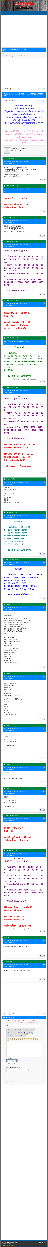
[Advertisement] (24, 32)
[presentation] (20, 1075)
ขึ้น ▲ (45, 1242)
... (15, 89)
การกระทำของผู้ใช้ (41, 88)
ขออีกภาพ (15, 1064)
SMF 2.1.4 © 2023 (5, 1242)
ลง (3, 88)
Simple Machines (13, 1242)
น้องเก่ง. (13, 150)
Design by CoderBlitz (6, 1243)
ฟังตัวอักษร (9, 1064)
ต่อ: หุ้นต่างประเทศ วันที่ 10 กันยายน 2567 (16, 161)
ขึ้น (3, 1013)
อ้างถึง (41, 101)
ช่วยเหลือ (41, 1242)
